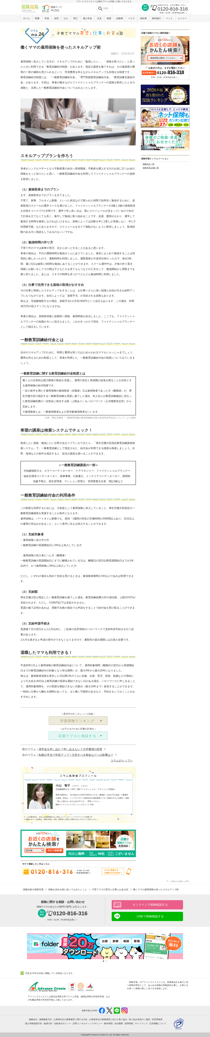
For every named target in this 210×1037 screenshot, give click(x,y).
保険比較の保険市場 (33, 889)
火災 (99, 18)
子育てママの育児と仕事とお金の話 (110, 889)
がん (66, 18)
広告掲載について (157, 1023)
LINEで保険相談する (150, 916)
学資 (47, 18)
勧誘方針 (48, 1023)
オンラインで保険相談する (150, 904)
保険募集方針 (45, 1019)
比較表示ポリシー (62, 1023)
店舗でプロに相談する (77, 736)
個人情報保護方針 (33, 1023)
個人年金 (87, 18)
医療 (37, 18)
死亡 (75, 18)
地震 (109, 18)
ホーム (26, 18)
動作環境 (108, 1023)
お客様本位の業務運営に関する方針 (70, 1019)
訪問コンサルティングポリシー (87, 1023)
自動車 (119, 18)
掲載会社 (33, 1019)
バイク (131, 18)
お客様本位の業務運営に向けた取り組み (108, 1019)
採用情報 (129, 1023)
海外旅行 (156, 18)
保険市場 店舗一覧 (151, 168)
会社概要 (118, 1023)
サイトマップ (141, 1023)
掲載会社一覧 (148, 164)
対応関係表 (157, 1019)
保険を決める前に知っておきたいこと (67, 889)
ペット (169, 18)
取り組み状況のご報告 (139, 1019)
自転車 (143, 18)
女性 (56, 18)
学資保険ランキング (77, 721)
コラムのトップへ (122, 760)
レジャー (182, 18)
